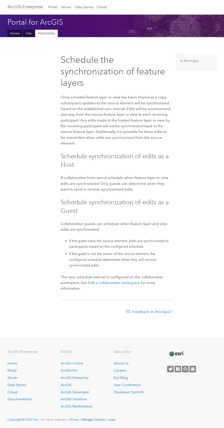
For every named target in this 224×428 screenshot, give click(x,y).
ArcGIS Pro (69, 370)
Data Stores (84, 7)
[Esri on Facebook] (178, 369)
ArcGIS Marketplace (76, 406)
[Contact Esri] (192, 369)
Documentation (19, 399)
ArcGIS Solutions (74, 399)
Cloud (102, 7)
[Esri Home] (176, 354)
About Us (121, 363)
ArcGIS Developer (75, 392)
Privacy (74, 419)
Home (15, 33)
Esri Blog (121, 378)
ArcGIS (66, 385)
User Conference (127, 385)
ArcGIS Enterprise (75, 378)
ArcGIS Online (72, 363)
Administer (46, 33)
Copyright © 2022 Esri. (23, 419)
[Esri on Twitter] (170, 369)
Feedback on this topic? (152, 311)
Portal (53, 7)
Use (29, 33)
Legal (111, 419)
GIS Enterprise (25, 6)
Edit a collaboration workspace (114, 282)
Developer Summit (129, 392)
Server (66, 7)
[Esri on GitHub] (185, 369)
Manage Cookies (93, 419)
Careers (120, 370)
